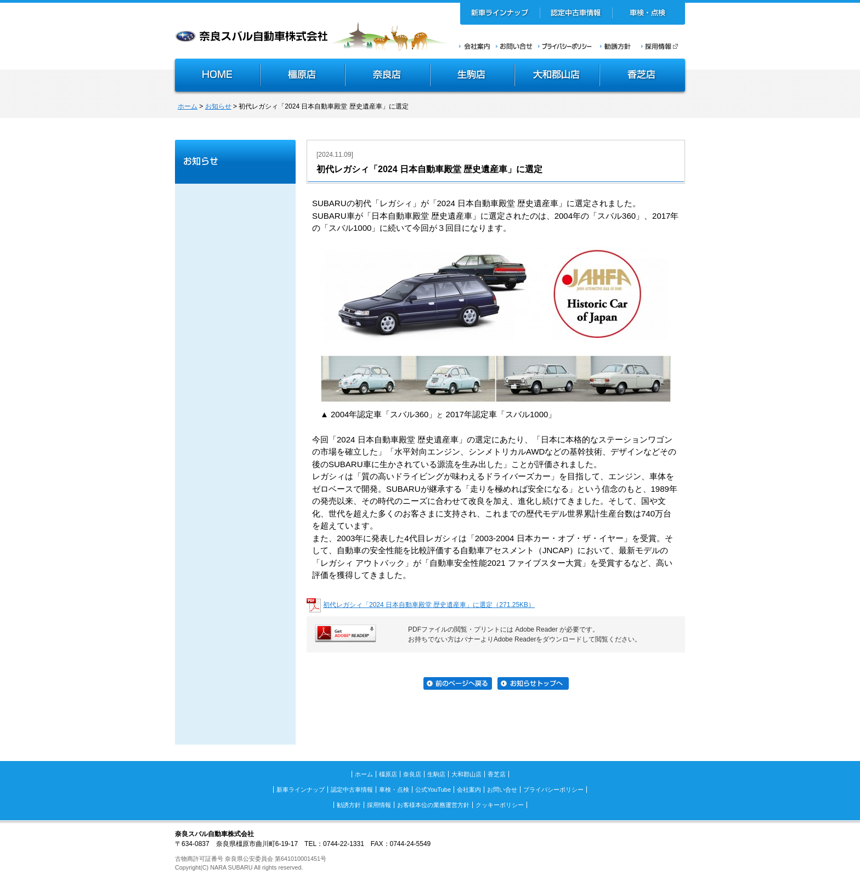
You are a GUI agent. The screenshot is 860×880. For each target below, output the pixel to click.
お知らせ (218, 106)
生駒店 (473, 76)
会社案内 (474, 46)
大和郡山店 (557, 76)
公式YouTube (433, 789)
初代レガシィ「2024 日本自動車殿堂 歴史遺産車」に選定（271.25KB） (429, 605)
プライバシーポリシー (565, 46)
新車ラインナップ (500, 14)
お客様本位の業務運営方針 (433, 805)
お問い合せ (514, 46)
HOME (216, 76)
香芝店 (643, 76)
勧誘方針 (614, 46)
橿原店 (302, 76)
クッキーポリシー (500, 805)
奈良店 (388, 76)
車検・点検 (648, 14)
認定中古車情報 (576, 14)
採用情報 (663, 46)
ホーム (187, 106)
